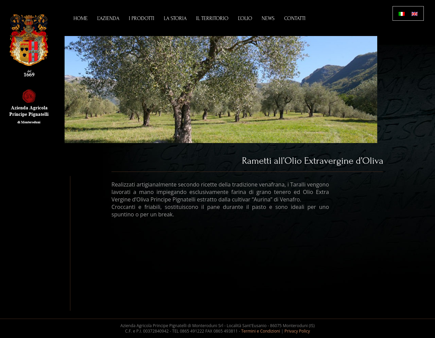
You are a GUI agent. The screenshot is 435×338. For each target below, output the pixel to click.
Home (80, 18)
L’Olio (245, 18)
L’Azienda (108, 18)
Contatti (295, 18)
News (268, 18)
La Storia (175, 18)
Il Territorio (212, 18)
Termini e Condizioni (260, 331)
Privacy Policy (297, 331)
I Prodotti (141, 18)
